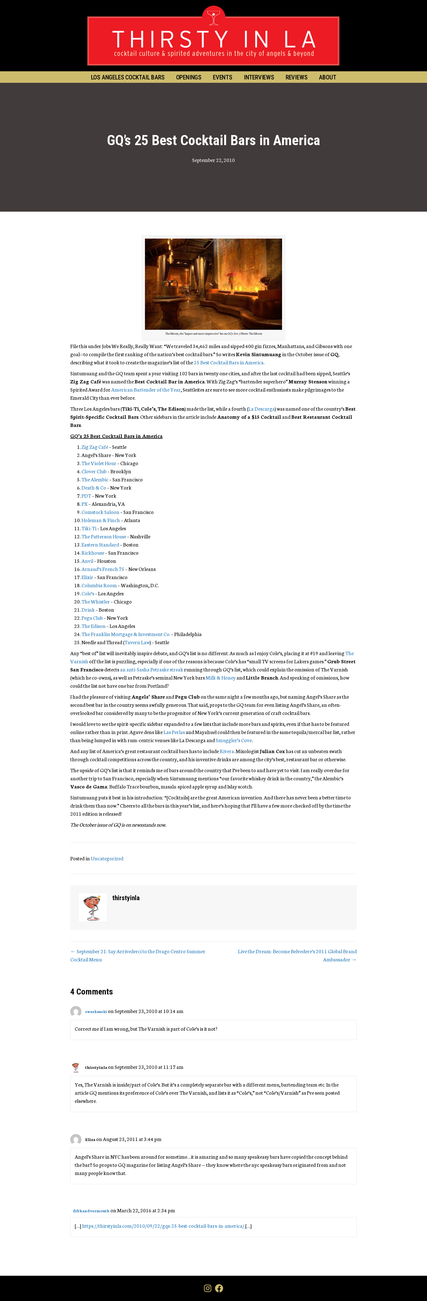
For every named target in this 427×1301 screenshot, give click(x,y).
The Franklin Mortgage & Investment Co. (125, 633)
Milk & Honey (221, 677)
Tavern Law (137, 642)
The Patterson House (103, 536)
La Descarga (261, 408)
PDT (86, 495)
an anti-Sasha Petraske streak (151, 669)
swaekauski (96, 1011)
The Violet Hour (98, 463)
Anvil (87, 560)
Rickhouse (92, 552)
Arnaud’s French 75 (102, 568)
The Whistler (95, 601)
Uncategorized (107, 858)
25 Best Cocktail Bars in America (229, 362)
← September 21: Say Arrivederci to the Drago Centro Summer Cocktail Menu (137, 955)
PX (84, 503)
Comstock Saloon (100, 511)
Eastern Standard (100, 544)
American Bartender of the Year (146, 389)
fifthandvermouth (91, 1210)
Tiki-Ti (88, 528)
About (327, 77)
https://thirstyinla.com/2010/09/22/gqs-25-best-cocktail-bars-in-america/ (163, 1225)
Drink (88, 609)
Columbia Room (99, 585)
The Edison (93, 625)
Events (222, 77)
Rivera (227, 750)
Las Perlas (174, 731)
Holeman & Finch (100, 519)
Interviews (259, 77)
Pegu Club (92, 617)
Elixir (87, 576)
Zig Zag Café (94, 446)
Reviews (297, 77)
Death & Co (93, 487)
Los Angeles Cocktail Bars (128, 77)
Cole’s (87, 593)
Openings (188, 77)
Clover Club (93, 471)
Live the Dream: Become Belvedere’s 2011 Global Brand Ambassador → (297, 955)
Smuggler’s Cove (234, 740)
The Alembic (94, 479)
